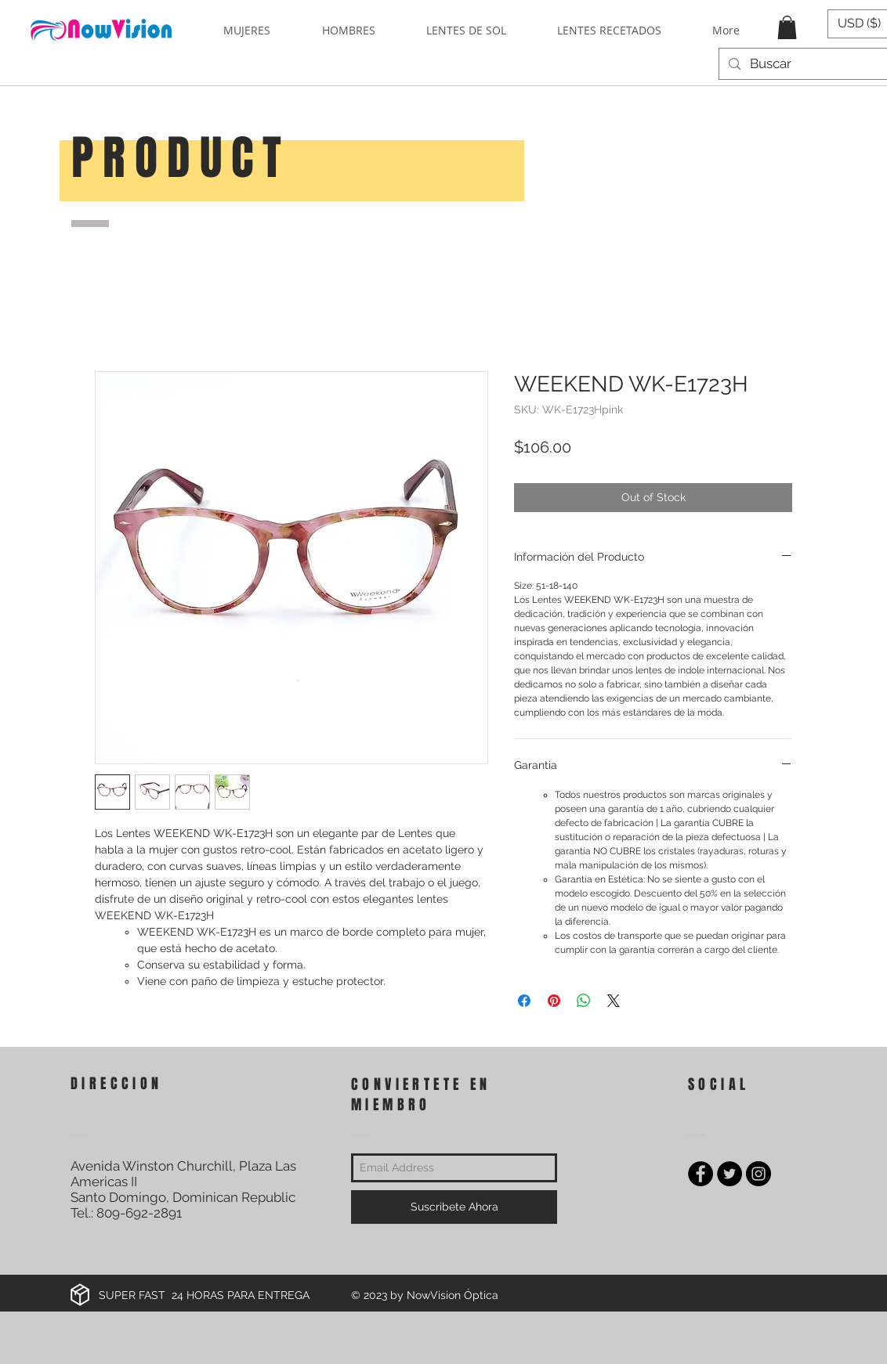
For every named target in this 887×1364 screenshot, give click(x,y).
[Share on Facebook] (524, 1000)
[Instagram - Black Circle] (758, 1173)
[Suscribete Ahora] (454, 1207)
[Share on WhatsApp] (583, 1000)
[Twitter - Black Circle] (729, 1173)
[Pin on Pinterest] (554, 1000)
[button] (787, 27)
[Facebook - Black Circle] (700, 1173)
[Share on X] (613, 1000)
